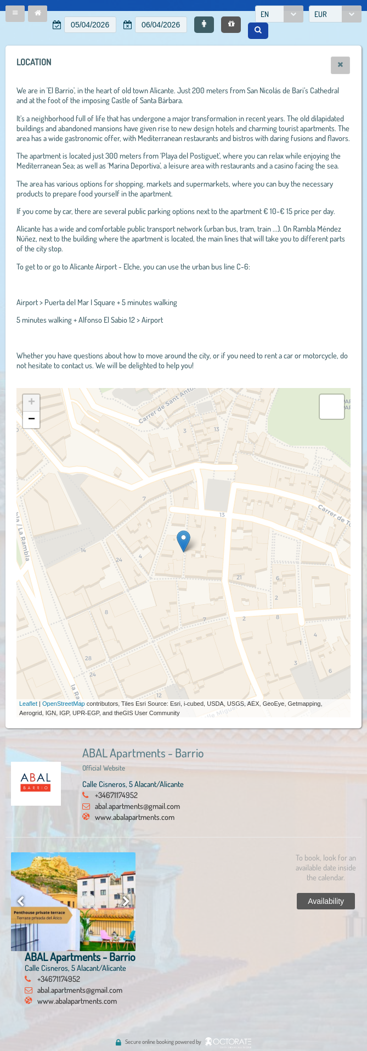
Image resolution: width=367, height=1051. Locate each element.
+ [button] (31, 403)
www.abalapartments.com (134, 817)
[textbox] (90, 24)
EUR (320, 14)
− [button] (31, 420)
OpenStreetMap (63, 703)
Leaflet (28, 703)
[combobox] (279, 14)
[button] (15, 13)
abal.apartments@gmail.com (137, 806)
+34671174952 (116, 795)
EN (265, 14)
